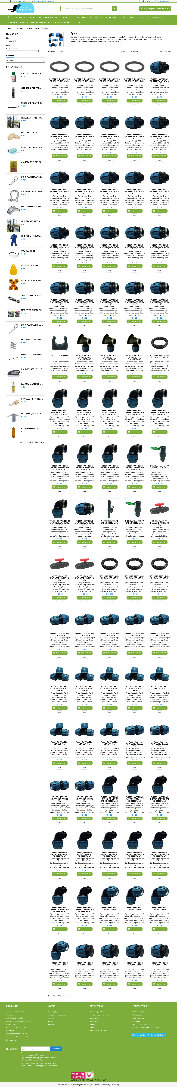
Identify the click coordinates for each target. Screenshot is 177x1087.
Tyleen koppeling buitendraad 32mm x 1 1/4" (59, 136)
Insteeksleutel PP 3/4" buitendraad (109, 522)
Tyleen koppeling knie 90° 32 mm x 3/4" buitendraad (160, 799)
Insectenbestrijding (48, 17)
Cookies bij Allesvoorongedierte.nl (18, 1021)
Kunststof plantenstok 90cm (32, 354)
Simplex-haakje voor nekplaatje (32, 295)
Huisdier (66, 17)
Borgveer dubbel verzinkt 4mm (32, 325)
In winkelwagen (59, 100)
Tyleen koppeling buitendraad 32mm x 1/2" (159, 81)
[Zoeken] (88, 8)
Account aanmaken (162, 1)
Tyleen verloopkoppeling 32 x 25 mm (59, 633)
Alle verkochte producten (32, 442)
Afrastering (111, 17)
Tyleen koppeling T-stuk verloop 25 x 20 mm (84, 688)
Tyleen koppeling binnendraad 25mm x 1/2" (59, 302)
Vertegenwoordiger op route (16, 1034)
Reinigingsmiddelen (40, 22)
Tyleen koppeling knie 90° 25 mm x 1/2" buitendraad (110, 854)
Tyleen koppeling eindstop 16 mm (159, 963)
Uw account (96, 1006)
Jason (12, 41)
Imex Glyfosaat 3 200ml (32, 73)
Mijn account (52, 1024)
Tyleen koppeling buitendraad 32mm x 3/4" (109, 136)
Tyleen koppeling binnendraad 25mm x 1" (159, 247)
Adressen (93, 1024)
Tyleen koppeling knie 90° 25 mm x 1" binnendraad (109, 412)
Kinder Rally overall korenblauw (32, 236)
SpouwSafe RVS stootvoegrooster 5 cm (32, 340)
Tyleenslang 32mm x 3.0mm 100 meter (159, 356)
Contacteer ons (140, 1006)
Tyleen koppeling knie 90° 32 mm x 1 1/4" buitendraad (109, 799)
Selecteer (147, 51)
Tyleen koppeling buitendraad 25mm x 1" (134, 136)
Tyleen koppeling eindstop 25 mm (109, 963)
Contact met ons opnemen (58, 1015)
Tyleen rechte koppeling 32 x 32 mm (134, 744)
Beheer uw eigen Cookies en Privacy (148, 1035)
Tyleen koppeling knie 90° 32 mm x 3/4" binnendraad (135, 412)
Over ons (9, 1015)
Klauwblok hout (30, 132)
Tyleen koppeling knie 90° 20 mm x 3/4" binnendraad (160, 412)
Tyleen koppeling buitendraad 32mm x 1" (84, 136)
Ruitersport (95, 17)
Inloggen (150, 1)
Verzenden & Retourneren (16, 1027)
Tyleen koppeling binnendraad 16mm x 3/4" (134, 302)
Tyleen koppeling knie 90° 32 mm (109, 908)
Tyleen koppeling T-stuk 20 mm (84, 743)
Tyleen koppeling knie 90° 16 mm (59, 963)
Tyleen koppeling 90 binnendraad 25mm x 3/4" (59, 523)
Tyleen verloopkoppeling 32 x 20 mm (84, 633)
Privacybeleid (11, 1024)
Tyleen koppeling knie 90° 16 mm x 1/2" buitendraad (85, 909)
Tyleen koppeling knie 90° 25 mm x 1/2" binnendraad (85, 467)
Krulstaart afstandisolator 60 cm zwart (32, 221)
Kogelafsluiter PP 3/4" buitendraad (134, 522)
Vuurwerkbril (28, 251)
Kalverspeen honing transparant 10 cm (32, 428)
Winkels (51, 1018)
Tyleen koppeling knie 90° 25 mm (134, 908)
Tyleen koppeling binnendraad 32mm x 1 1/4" (84, 247)
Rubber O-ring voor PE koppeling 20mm (109, 80)
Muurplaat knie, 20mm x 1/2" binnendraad (109, 357)
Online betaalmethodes (15, 1018)
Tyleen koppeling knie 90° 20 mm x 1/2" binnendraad (110, 467)
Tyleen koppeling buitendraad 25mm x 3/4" (159, 136)
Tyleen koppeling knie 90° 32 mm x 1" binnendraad (84, 412)
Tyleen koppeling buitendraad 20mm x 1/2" (134, 191)
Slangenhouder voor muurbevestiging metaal (32, 207)
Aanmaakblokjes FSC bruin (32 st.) (32, 162)
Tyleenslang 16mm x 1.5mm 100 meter (159, 577)
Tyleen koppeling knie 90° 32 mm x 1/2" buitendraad (60, 854)
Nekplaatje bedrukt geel (32, 280)
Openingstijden (11, 1030)
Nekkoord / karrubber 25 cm (32, 103)
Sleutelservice (11, 1040)
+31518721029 (21, 1)
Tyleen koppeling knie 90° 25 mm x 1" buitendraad (84, 854)
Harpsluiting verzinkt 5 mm (32, 192)
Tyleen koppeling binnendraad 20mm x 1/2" (109, 302)
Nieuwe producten (61, 22)
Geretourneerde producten (100, 1015)
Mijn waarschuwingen (98, 1030)
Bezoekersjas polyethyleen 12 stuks (32, 414)
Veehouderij (79, 17)
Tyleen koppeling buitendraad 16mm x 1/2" (59, 247)
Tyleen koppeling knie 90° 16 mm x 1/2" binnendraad (135, 467)
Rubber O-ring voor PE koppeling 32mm (59, 80)
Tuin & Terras (127, 17)
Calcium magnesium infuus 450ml (32, 384)
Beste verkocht (14, 66)
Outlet (78, 22)
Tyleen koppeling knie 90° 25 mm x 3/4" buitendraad (135, 854)
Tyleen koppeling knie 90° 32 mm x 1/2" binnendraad (60, 467)
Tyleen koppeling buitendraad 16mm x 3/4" (159, 191)
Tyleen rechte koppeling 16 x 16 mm (84, 799)
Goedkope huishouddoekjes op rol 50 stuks (32, 147)
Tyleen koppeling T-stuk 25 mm (59, 743)
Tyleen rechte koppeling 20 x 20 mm (59, 799)
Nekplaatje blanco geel (32, 266)
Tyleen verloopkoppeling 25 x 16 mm (134, 633)
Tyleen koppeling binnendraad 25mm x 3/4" (84, 523)
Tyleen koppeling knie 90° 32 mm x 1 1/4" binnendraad (59, 412)
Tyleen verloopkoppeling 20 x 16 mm (159, 633)
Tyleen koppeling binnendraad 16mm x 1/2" (159, 302)
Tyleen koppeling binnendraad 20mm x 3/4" (84, 302)
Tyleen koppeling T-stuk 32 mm (159, 687)
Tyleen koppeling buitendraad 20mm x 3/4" (109, 191)
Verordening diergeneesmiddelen (18, 1037)
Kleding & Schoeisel (17, 22)
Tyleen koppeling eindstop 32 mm (84, 963)
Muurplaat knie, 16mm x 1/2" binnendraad (134, 357)
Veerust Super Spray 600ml (32, 88)
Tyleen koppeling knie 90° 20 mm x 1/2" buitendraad (60, 909)
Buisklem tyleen (59, 355)
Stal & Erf (142, 17)
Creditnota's (94, 1021)
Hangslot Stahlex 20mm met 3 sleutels (32, 399)
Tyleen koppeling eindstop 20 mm (134, 963)
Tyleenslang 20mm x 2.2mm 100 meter (134, 577)
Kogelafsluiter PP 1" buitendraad (159, 466)
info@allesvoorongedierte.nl (44, 1)
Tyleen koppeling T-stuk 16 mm (109, 743)
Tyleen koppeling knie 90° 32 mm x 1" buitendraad (134, 799)
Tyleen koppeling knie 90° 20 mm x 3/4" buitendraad (160, 854)
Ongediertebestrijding (24, 17)
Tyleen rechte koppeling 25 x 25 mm (159, 744)
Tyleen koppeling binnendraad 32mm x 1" (109, 247)
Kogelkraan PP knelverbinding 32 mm (159, 523)
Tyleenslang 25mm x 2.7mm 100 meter (109, 577)
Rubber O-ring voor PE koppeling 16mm (134, 80)
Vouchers (93, 1027)
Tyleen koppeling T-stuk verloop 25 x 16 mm (109, 688)
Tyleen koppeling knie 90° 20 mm (159, 908)
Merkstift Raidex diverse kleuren (32, 310)
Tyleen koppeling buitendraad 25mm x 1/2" (59, 191)
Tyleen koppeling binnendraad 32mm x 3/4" (134, 247)
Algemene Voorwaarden (15, 1012)
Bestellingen (94, 1018)
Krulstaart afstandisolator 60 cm (32, 118)
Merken (10, 55)
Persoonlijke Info (96, 1012)
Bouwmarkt (157, 17)
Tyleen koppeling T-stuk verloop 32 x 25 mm (59, 688)
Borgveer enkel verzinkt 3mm (32, 177)
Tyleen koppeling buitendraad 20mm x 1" (84, 191)
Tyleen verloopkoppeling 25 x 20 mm (109, 633)
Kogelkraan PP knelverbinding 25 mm (59, 578)
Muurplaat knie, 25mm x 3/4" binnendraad (84, 357)
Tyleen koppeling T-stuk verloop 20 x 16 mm (134, 688)
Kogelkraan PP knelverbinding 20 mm (84, 578)
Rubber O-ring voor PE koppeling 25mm (84, 80)
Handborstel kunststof (32, 369)
